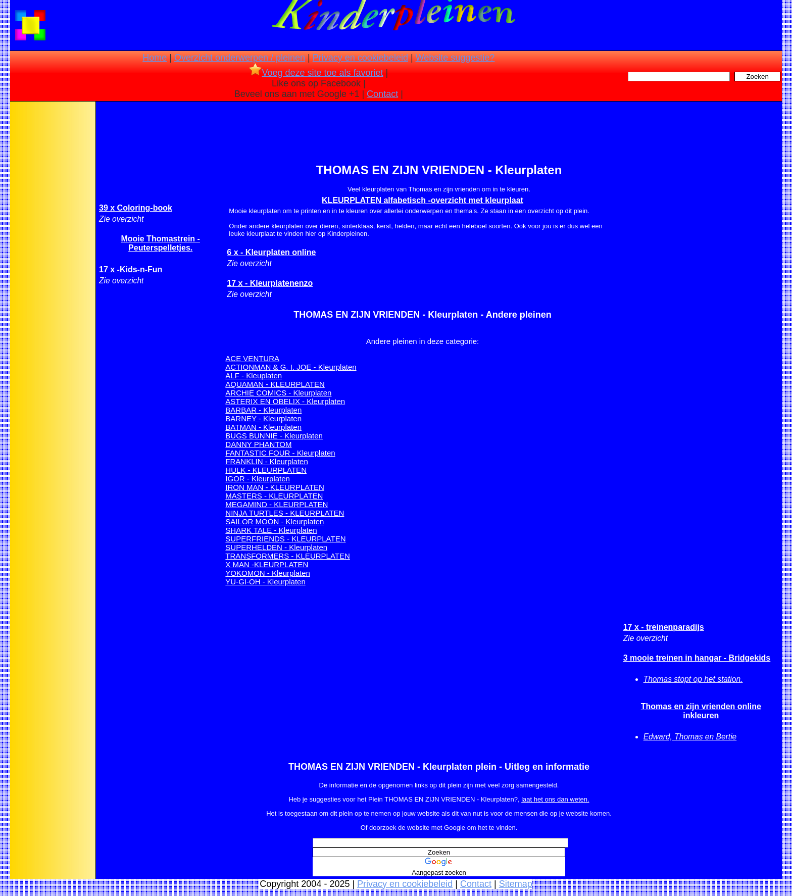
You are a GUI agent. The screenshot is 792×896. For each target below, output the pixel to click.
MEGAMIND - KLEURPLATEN (276, 504)
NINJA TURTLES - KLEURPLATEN (284, 513)
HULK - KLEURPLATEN (266, 470)
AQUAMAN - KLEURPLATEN (274, 384)
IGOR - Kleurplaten (257, 478)
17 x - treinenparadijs (663, 627)
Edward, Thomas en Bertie (690, 736)
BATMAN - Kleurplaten (263, 427)
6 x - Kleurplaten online (271, 252)
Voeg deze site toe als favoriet (316, 73)
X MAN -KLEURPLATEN (266, 564)
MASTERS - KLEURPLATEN (274, 495)
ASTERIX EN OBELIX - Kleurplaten (285, 401)
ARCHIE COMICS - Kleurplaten (278, 392)
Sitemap (515, 884)
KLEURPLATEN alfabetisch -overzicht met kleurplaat (422, 200)
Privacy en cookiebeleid (360, 58)
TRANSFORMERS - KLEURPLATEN (287, 556)
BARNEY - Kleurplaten (263, 418)
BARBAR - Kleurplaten (263, 410)
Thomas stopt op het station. (693, 679)
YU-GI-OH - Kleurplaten (265, 581)
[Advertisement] (52, 262)
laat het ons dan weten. (555, 799)
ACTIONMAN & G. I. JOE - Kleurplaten (290, 367)
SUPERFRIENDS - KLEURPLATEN (285, 538)
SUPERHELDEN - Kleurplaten (276, 547)
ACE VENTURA (252, 358)
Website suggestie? (455, 58)
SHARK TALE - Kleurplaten (271, 530)
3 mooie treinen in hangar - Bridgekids (697, 658)
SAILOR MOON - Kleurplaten (274, 521)
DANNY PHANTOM (258, 444)
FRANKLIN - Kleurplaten (266, 461)
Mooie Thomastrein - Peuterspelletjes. (160, 243)
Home (154, 58)
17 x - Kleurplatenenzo (270, 283)
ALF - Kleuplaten (253, 375)
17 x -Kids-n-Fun (130, 269)
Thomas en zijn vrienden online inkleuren (701, 711)
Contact (382, 94)
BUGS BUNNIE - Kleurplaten (274, 435)
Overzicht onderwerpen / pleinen (239, 58)
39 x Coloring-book (135, 208)
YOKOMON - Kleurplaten (267, 573)
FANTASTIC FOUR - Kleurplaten (280, 453)
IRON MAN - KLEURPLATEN (274, 487)
